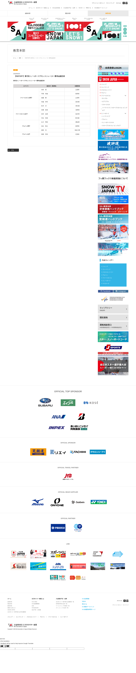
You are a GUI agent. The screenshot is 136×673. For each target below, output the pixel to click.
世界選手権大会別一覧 (61, 603)
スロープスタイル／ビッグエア (111, 125)
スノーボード (103, 19)
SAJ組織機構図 (35, 603)
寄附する (88, 7)
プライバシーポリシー (98, 3)
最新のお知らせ (11, 607)
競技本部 (67, 13)
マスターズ (106, 283)
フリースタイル (88, 19)
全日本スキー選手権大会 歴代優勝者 (17, 612)
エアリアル (105, 101)
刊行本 (81, 7)
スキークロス (106, 104)
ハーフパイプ (106, 116)
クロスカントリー (60, 19)
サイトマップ (110, 3)
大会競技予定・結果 (69, 7)
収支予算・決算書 (36, 610)
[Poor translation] (7, 646)
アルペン (74, 19)
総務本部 (27, 13)
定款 (33, 605)
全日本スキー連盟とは (42, 7)
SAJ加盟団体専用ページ (88, 609)
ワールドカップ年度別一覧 (63, 605)
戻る (12, 150)
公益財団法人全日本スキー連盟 (23, 625)
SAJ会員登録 (56, 7)
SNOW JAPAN (11, 610)
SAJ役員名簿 (35, 607)
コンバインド (44, 19)
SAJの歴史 (34, 601)
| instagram (121, 291)
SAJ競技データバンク (100, 7)
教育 (20, 58)
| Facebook (105, 291)
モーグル (104, 98)
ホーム (31, 7)
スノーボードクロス (108, 122)
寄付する (84, 604)
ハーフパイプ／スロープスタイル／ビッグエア (114, 109)
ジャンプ (31, 19)
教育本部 (108, 13)
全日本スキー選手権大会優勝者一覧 (65, 601)
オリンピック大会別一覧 (62, 607)
